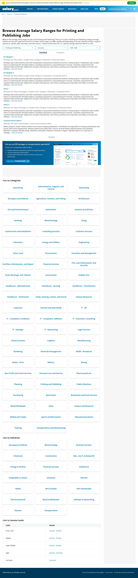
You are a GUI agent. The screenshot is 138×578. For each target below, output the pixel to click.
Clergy (84, 220)
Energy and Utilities (51, 242)
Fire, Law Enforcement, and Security (84, 264)
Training (18, 427)
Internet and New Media (50, 307)
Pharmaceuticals (83, 373)
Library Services (18, 340)
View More (52, 137)
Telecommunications (84, 417)
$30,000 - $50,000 (55, 538)
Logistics (51, 340)
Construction (51, 456)
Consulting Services (51, 231)
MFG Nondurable (84, 488)
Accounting (18, 187)
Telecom (18, 510)
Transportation (51, 510)
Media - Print (18, 362)
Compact (60, 52)
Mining (84, 362)
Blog (96, 9)
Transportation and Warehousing (51, 427)
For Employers (43, 9)
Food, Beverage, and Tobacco (18, 275)
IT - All (84, 307)
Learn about (18, 161)
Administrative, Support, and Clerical (51, 187)
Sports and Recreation (51, 417)
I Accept (131, 3)
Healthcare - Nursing (51, 286)
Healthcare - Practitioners (83, 286)
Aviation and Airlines (84, 209)
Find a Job (85, 9)
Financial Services (51, 264)
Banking (18, 220)
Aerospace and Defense (18, 198)
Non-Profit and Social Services (18, 373)
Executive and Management (84, 253)
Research (9, 14)
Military (51, 362)
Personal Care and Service (51, 373)
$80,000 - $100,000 (55, 553)
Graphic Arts (83, 275)
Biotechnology (51, 220)
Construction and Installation (18, 231)
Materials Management (51, 351)
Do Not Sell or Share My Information (124, 572)
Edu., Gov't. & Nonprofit (83, 456)
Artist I (6, 89)
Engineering (84, 242)
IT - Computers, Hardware (18, 318)
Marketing (18, 351)
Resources (73, 9)
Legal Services (84, 329)
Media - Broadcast (84, 351)
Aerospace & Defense (18, 445)
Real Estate (51, 395)
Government (51, 275)
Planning (18, 384)
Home (3, 14)
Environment (51, 253)
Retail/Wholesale (18, 406)
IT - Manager (17, 329)
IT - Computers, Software (51, 318)
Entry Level (18, 253)
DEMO (103, 9)
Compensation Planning (117, 9)
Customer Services (84, 231)
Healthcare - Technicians (18, 296)
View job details (16, 69)
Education (18, 242)
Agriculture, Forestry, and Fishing (51, 198)
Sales (51, 406)
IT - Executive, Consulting (84, 318)
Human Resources (84, 296)
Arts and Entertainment (18, 209)
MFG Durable (51, 488)
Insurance (18, 307)
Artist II (6, 105)
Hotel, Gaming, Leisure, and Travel (51, 296)
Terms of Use (109, 572)
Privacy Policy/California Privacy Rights (93, 572)
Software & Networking (84, 499)
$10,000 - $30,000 (55, 531)
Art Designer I (8, 57)
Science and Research (83, 406)
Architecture (83, 198)
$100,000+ (52, 560)
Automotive (51, 209)
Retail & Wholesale (51, 499)
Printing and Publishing (51, 384)
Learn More (86, 3)
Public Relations (84, 384)
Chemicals (18, 456)
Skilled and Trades (18, 417)
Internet (83, 477)
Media (18, 488)
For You (30, 9)
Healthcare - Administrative (18, 286)
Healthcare (84, 466)
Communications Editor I (13, 121)
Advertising (84, 187)
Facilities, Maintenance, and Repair (18, 264)
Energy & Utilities (18, 466)
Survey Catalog (58, 9)
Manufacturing (83, 340)
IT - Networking (51, 329)
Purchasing (18, 395)
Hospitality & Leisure (18, 477)
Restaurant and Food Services (84, 395)
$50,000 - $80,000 (55, 545)
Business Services (84, 445)
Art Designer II (9, 73)
